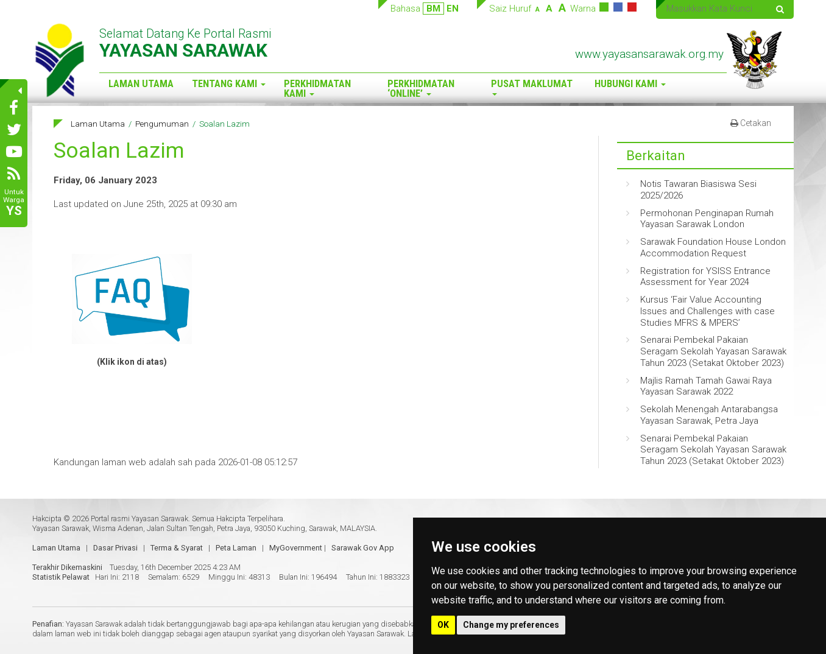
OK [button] (443, 625)
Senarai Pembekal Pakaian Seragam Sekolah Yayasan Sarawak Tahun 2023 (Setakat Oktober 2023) (713, 351)
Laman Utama (141, 84)
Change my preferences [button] (511, 625)
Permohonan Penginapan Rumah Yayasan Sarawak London (707, 219)
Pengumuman (162, 123)
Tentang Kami (229, 84)
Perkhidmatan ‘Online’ (420, 89)
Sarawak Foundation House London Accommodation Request (713, 247)
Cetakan (750, 123)
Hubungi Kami (630, 84)
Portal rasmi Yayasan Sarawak (139, 518)
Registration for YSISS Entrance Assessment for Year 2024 (705, 276)
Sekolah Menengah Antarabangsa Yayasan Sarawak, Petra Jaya (709, 415)
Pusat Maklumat (532, 87)
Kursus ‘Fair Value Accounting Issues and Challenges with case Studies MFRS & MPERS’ (707, 311)
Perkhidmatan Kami (317, 89)
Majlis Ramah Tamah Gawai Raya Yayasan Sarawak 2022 (706, 386)
